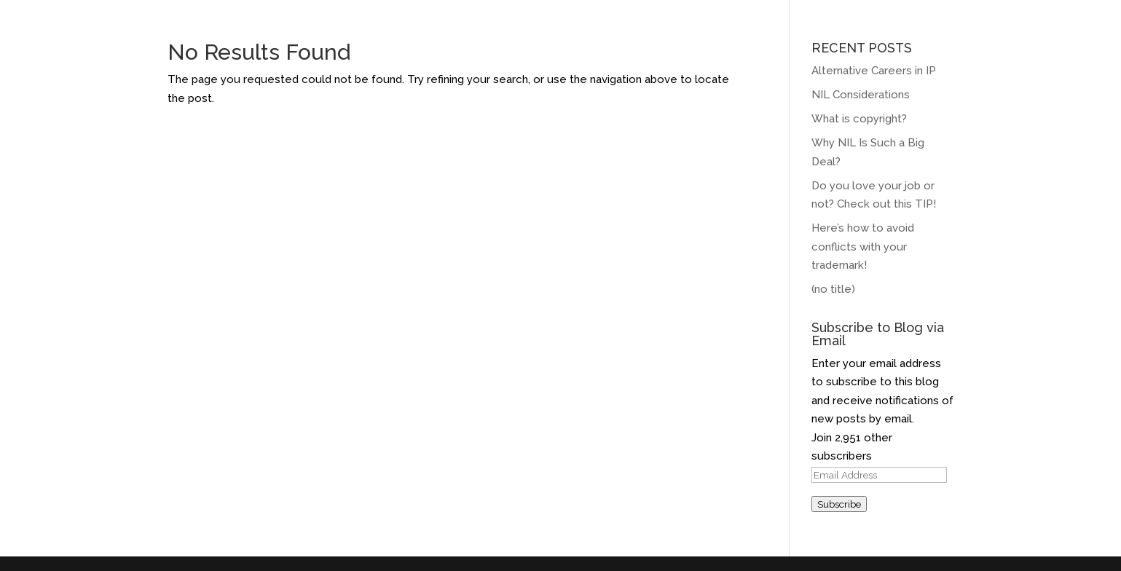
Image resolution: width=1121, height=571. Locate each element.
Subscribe (839, 504)
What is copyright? (859, 118)
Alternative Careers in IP (873, 70)
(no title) (833, 289)
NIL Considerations (860, 94)
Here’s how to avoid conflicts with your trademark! (862, 246)
